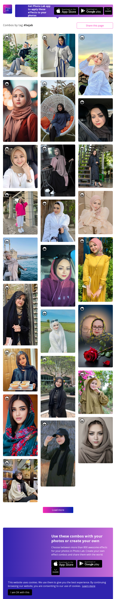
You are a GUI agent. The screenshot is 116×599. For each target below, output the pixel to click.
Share (95, 25)
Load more (58, 510)
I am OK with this (19, 592)
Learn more (88, 586)
